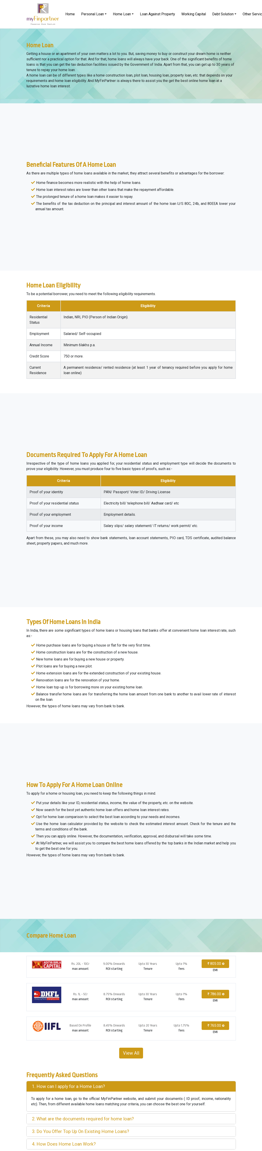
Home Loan (122, 14)
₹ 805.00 (214, 963)
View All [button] (131, 1053)
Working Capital (193, 14)
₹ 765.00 (214, 1025)
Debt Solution (223, 14)
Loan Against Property (157, 14)
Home (70, 14)
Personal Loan (92, 14)
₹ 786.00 (214, 994)
